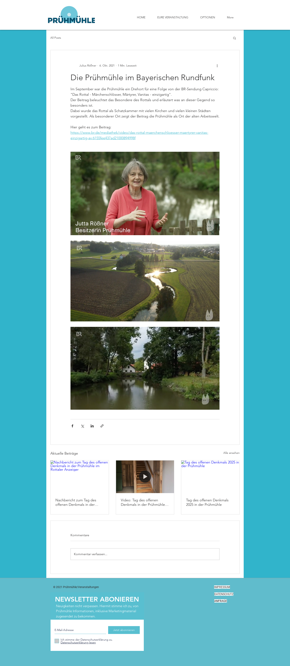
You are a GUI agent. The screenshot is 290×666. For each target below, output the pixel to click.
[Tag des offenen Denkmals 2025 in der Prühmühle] (210, 476)
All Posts (55, 37)
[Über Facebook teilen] (72, 426)
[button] (234, 37)
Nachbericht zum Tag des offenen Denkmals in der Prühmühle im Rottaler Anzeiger (75, 502)
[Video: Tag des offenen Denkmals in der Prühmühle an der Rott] (145, 476)
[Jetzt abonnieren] (124, 630)
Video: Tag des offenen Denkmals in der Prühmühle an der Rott (143, 502)
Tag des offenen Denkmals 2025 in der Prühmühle (207, 502)
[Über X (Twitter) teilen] (82, 426)
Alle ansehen (231, 453)
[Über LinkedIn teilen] (92, 426)
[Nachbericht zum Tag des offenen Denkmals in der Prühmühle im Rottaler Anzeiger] (80, 476)
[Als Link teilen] (102, 426)
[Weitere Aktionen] (217, 65)
